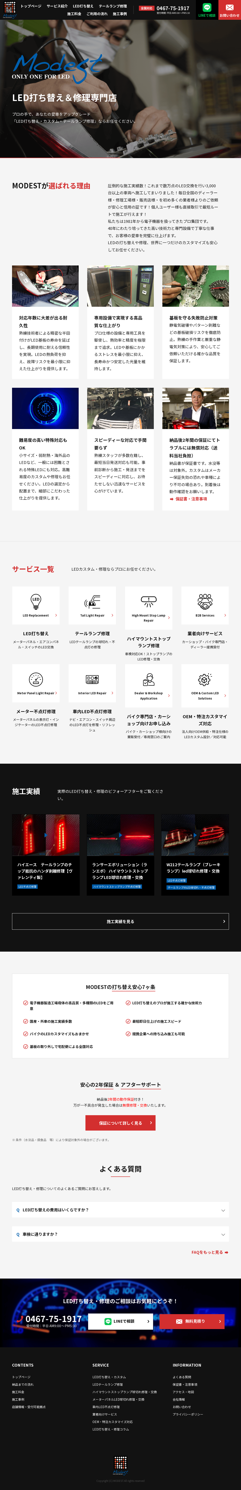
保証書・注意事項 (191, 498)
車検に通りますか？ (40, 1234)
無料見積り (195, 1321)
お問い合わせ (229, 15)
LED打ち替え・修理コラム (110, 1429)
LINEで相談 (207, 15)
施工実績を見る (120, 921)
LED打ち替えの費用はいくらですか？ (56, 1209)
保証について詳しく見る (120, 1123)
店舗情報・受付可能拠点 (29, 1407)
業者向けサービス (104, 1414)
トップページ (30, 6)
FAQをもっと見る (207, 1252)
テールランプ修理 (113, 6)
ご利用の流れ (97, 13)
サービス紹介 (57, 6)
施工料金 (74, 13)
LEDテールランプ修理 (107, 1384)
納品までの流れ (23, 1384)
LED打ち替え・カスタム (109, 1377)
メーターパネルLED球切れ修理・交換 (118, 1399)
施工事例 (120, 13)
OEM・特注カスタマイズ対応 (112, 1422)
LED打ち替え (83, 6)
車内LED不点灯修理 (106, 1407)
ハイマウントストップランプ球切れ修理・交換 (124, 1392)
